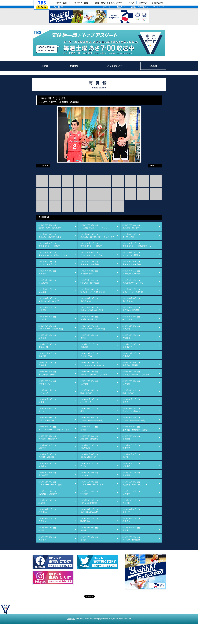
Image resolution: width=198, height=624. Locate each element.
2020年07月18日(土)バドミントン (89, 400)
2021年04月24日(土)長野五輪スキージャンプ (133, 281)
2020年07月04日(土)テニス (47, 409)
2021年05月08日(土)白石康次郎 (47, 281)
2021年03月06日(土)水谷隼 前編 (131, 299)
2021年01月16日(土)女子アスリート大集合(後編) (50, 327)
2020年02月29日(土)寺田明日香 (89, 446)
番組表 (42, 7)
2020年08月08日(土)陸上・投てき (89, 391)
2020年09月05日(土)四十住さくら (47, 382)
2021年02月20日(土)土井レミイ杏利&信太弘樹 (91, 309)
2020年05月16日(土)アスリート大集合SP (131, 409)
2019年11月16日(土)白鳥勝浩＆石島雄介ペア (49, 492)
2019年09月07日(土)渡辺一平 (131, 510)
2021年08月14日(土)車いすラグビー (131, 235)
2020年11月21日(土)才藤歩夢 (89, 345)
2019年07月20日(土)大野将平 (47, 538)
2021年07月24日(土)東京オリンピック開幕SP (91, 244)
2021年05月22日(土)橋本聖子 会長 (89, 272)
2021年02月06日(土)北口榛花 (47, 318)
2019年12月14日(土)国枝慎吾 (131, 474)
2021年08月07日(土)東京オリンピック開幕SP (49, 244)
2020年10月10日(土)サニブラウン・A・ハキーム (92, 364)
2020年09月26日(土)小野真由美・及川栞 (47, 373)
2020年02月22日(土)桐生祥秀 (131, 446)
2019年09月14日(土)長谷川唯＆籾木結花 (89, 510)
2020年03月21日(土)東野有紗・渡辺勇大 (89, 437)
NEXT (152, 165)
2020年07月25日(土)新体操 (47, 400)
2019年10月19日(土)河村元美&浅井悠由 (89, 501)
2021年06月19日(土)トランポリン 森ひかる (48, 263)
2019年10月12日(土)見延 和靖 (131, 501)
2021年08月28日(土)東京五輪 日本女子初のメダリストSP (97, 235)
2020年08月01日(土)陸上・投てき (131, 391)
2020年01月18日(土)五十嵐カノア (89, 464)
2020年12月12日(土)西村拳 (89, 336)
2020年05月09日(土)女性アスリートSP (47, 419)
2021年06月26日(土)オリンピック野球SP (131, 253)
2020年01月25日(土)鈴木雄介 (47, 464)
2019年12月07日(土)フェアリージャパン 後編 (50, 483)
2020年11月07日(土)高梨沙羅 (47, 354)
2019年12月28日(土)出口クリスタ (89, 474)
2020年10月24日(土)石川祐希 (131, 354)
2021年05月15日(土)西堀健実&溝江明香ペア (133, 272)
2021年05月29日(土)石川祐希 (47, 272)
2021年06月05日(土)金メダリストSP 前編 (132, 263)
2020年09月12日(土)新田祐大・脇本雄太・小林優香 (136, 373)
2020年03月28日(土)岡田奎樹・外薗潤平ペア (49, 437)
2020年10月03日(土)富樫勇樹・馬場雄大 (131, 364)
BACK (42, 165)
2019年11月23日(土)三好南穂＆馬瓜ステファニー (135, 483)
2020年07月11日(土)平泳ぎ (131, 400)
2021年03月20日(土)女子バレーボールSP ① (48, 299)
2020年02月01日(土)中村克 (131, 455)
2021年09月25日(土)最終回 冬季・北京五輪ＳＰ (51, 226)
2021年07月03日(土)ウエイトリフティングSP (91, 253)
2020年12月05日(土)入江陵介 (131, 336)
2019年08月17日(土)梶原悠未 (131, 520)
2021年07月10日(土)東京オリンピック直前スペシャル (52, 253)
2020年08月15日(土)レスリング (47, 391)
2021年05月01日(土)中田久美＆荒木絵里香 (90, 281)
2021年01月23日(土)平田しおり (131, 318)
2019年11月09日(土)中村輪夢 (89, 492)
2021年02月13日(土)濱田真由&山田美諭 (131, 309)
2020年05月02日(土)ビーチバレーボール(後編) (91, 419)
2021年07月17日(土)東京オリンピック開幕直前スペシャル (139, 244)
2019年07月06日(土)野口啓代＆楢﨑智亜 (131, 538)
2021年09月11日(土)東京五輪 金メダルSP (132, 226)
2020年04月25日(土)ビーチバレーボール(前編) (134, 419)
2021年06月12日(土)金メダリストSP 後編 (89, 263)
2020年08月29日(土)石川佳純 (89, 382)
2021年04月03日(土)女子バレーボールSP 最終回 (92, 290)
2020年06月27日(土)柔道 (89, 409)
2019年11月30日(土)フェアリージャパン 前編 (92, 483)
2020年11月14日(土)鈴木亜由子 (131, 345)
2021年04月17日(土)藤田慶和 (47, 290)
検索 (61, 7)
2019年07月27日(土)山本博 (131, 529)
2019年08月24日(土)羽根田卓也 (89, 520)
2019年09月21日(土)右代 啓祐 (47, 510)
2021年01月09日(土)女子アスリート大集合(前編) (92, 327)
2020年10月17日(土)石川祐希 (47, 364)
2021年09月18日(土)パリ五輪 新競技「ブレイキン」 (94, 226)
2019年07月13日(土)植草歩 (89, 538)
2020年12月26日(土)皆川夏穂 (131, 327)
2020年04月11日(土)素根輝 (89, 428)
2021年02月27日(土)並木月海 (47, 309)
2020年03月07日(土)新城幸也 (47, 446)
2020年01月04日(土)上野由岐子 (47, 474)
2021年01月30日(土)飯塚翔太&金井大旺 (89, 318)
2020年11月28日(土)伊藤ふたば (47, 345)
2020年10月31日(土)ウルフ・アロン (89, 354)
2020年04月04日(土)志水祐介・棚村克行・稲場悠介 (136, 428)
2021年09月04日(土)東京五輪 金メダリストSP (50, 235)
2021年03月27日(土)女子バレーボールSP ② (133, 290)
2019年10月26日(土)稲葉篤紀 (47, 501)
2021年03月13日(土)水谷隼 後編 (89, 299)
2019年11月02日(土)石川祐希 (131, 492)
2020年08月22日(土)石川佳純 (131, 382)
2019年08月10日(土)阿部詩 (47, 529)
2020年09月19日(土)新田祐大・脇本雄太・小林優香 (93, 373)
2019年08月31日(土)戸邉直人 (47, 520)
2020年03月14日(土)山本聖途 (131, 437)
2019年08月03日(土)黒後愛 (89, 529)
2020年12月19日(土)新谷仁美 (47, 336)
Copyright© (71, 619)
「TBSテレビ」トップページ (42, 3)
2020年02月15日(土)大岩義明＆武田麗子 (47, 455)
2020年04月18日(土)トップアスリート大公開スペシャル (53, 428)
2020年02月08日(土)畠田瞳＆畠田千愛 (89, 455)
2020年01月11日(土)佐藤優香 (131, 464)
